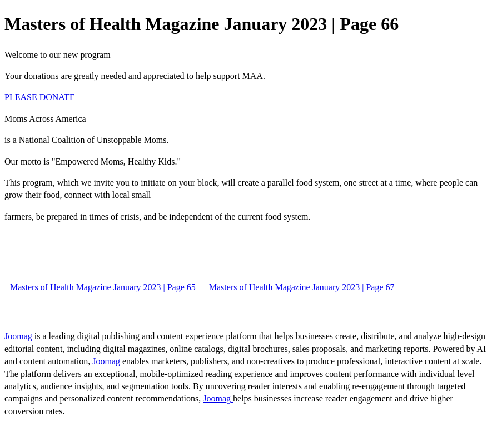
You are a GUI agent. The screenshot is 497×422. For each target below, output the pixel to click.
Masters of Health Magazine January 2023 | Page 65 (103, 287)
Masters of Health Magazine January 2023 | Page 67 (302, 287)
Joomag (19, 336)
